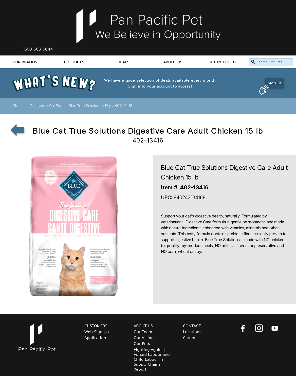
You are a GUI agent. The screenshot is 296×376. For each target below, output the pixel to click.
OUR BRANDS (24, 61)
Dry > (110, 106)
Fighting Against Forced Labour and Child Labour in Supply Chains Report (152, 359)
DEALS (123, 61)
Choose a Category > (30, 106)
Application (95, 337)
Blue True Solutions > (87, 106)
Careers (190, 337)
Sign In (274, 82)
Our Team (143, 331)
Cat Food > (59, 106)
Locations (192, 331)
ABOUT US (172, 61)
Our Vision (144, 337)
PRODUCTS (74, 61)
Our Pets (142, 343)
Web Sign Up (96, 331)
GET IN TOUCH (222, 61)
